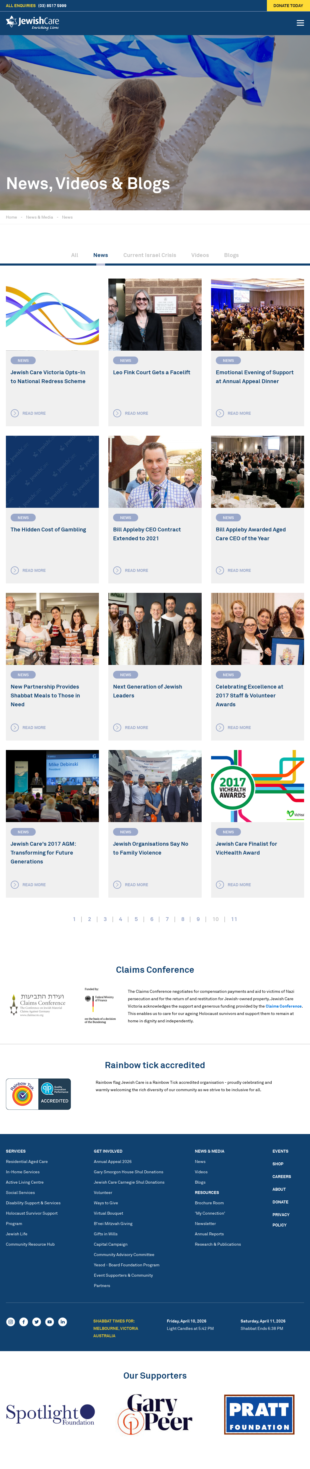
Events (280, 1151)
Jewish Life (16, 1233)
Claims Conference (284, 1005)
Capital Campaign (111, 1244)
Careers (282, 1176)
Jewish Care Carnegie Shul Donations (129, 1182)
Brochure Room (209, 1202)
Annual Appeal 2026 (113, 1161)
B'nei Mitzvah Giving (113, 1223)
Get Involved (108, 1151)
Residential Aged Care (27, 1161)
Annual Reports (209, 1233)
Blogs (231, 254)
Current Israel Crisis (149, 254)
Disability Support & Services (33, 1202)
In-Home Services (23, 1171)
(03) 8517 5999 (36, 5)
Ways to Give (106, 1202)
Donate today (289, 5)
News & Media (39, 216)
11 (234, 919)
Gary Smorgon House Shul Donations (128, 1171)
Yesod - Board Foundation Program (126, 1264)
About (279, 1189)
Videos (200, 254)
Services (16, 1151)
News (67, 216)
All (74, 254)
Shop (278, 1163)
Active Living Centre (25, 1182)
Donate (280, 1201)
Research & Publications (218, 1244)
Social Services (20, 1192)
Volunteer (103, 1192)
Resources (207, 1192)
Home (11, 216)
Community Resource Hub (30, 1244)
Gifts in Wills (106, 1233)
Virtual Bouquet (108, 1213)
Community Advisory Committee (124, 1254)
